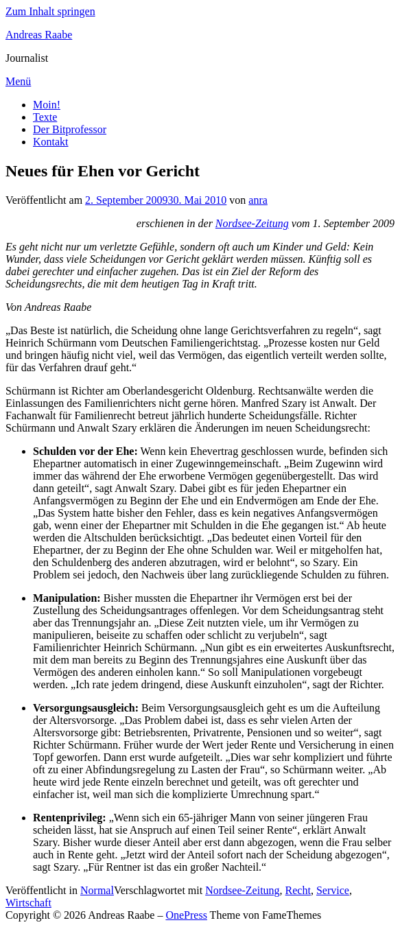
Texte (45, 117)
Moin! (46, 104)
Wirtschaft (28, 902)
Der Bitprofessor (69, 129)
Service (332, 890)
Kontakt (51, 142)
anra (258, 200)
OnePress (186, 915)
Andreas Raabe (38, 34)
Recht (298, 890)
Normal (97, 890)
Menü (18, 81)
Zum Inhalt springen (50, 11)
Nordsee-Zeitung (252, 223)
